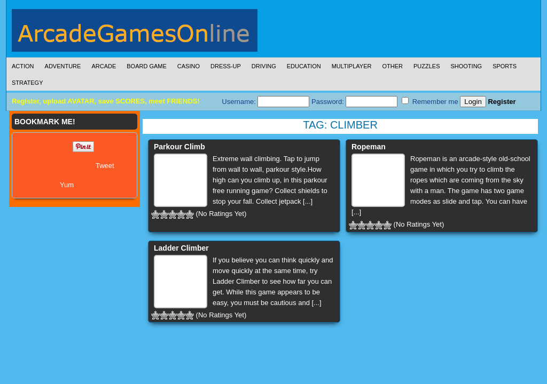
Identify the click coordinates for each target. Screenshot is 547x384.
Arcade (103, 66)
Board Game (147, 66)
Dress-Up (225, 66)
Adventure (63, 66)
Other (392, 66)
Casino (188, 66)
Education (304, 66)
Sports (505, 66)
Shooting (466, 66)
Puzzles (426, 66)
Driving (264, 66)
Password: (354, 101)
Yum (67, 185)
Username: (265, 101)
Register (501, 102)
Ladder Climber (181, 248)
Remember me (430, 101)
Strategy (27, 82)
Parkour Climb (179, 146)
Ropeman (368, 146)
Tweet (105, 166)
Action (23, 66)
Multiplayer (352, 66)
